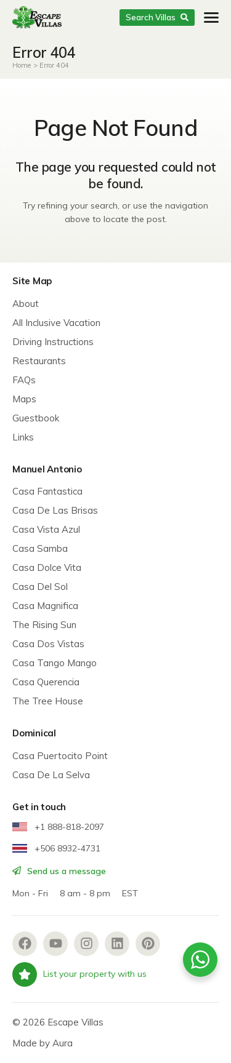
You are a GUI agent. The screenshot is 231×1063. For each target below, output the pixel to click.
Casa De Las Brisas (55, 510)
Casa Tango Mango (54, 663)
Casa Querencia (45, 682)
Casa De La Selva (51, 775)
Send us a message (59, 871)
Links (23, 437)
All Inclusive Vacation (56, 322)
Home (21, 65)
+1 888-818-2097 (58, 826)
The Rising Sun (44, 625)
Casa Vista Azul (46, 529)
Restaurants (39, 361)
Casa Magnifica (45, 605)
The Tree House (47, 701)
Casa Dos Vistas (48, 644)
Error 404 (54, 65)
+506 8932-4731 (56, 848)
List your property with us (79, 974)
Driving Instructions (53, 342)
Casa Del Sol (40, 586)
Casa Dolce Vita (46, 567)
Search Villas (157, 17)
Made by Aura (42, 1043)
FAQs (24, 380)
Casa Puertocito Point (60, 756)
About (25, 303)
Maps (24, 399)
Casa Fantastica (47, 491)
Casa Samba (40, 548)
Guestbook (35, 418)
